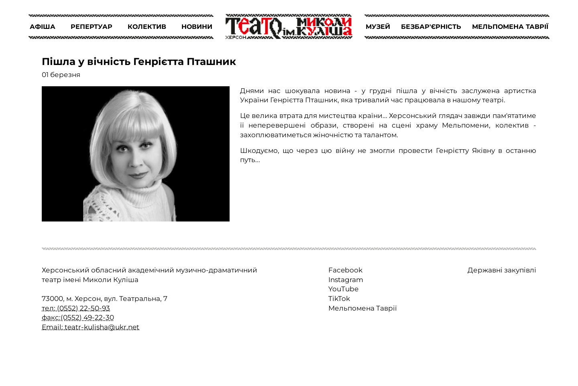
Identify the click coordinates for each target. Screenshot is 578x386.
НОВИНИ (196, 26)
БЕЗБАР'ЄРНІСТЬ (431, 26)
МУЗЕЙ (378, 26)
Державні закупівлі (502, 270)
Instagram (345, 280)
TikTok (339, 299)
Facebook (345, 270)
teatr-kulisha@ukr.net (102, 327)
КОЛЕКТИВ (147, 26)
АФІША (42, 26)
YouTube (343, 289)
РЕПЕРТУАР (91, 26)
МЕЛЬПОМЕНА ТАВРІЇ (510, 26)
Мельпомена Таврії (362, 308)
